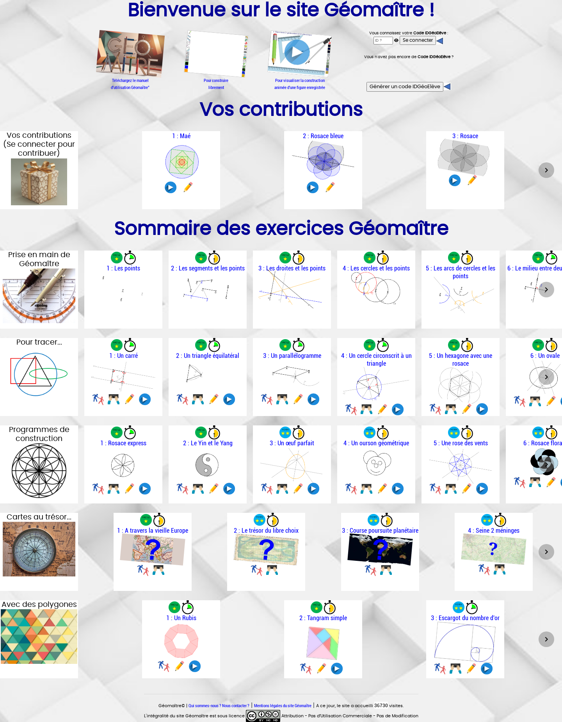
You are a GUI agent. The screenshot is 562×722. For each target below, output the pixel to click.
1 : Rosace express (123, 443)
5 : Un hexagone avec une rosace (460, 359)
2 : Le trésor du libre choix (266, 530)
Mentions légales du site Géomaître (282, 705)
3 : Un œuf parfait (292, 443)
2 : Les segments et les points (208, 268)
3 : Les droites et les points (291, 268)
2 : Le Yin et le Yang (208, 443)
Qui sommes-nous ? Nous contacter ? (219, 705)
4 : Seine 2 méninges (493, 530)
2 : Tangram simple (323, 618)
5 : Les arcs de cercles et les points (460, 272)
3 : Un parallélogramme (292, 355)
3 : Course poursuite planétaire (380, 530)
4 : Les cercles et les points (376, 268)
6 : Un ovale (545, 355)
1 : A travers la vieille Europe (152, 530)
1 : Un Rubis (181, 618)
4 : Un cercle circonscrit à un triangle (376, 359)
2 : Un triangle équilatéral (207, 355)
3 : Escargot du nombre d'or (465, 618)
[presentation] (408, 71)
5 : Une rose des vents (461, 443)
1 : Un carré (123, 355)
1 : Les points (123, 268)
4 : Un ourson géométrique (376, 443)
